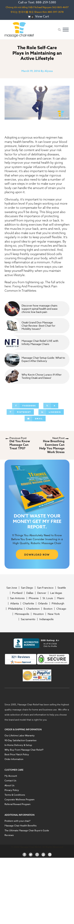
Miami (60, 598)
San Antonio (17, 598)
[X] (50, 405)
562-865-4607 (60, 7)
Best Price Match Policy (17, 754)
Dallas (29, 593)
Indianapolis (46, 619)
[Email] (35, 418)
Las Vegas (56, 593)
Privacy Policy (12, 790)
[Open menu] (65, 29)
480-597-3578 (56, 12)
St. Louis (48, 598)
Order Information (14, 759)
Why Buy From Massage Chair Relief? (24, 750)
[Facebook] (25, 405)
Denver (41, 593)
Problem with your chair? (17, 821)
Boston (48, 608)
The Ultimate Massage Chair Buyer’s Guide (27, 830)
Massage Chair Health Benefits (21, 825)
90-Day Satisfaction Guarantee (21, 740)
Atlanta (14, 603)
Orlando (43, 603)
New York (54, 614)
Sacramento (28, 619)
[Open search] (59, 29)
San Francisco (45, 587)
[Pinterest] (20, 412)
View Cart (42, 16)
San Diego (27, 587)
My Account (11, 776)
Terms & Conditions (15, 795)
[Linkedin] (51, 412)
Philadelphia (15, 608)
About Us (9, 785)
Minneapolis (22, 614)
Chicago (61, 608)
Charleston (33, 608)
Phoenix (34, 598)
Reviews (9, 835)
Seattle (62, 587)
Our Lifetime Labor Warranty (20, 735)
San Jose (11, 587)
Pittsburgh (58, 603)
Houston (38, 614)
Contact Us (10, 780)
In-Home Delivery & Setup (18, 745)
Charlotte (28, 603)
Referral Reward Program (17, 804)
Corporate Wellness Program (19, 799)
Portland (17, 593)
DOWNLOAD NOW (37, 554)
